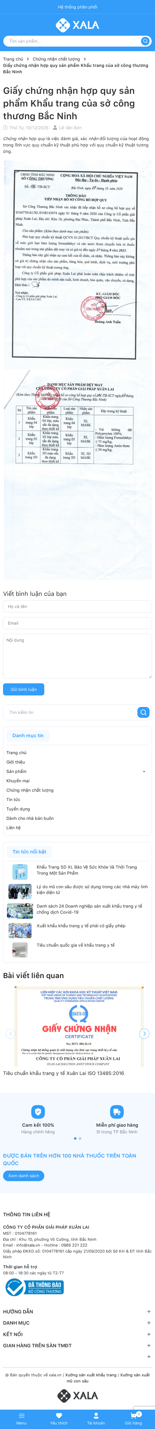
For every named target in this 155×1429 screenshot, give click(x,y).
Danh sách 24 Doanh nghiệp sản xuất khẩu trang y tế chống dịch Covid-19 (89, 909)
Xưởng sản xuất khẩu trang (90, 1375)
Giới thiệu (15, 762)
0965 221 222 (74, 1245)
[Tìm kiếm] (145, 41)
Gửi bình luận (24, 689)
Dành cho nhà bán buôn (30, 818)
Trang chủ (16, 752)
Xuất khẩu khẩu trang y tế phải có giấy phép (81, 925)
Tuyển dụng (18, 808)
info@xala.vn (28, 1245)
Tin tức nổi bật (29, 852)
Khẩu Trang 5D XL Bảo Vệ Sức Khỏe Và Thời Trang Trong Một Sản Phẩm (87, 870)
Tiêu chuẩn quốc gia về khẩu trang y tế (76, 945)
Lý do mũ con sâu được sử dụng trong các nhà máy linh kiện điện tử (92, 889)
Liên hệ (13, 827)
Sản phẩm (16, 771)
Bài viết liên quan (33, 975)
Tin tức (13, 799)
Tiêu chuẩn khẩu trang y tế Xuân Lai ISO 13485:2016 (63, 1073)
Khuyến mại (17, 780)
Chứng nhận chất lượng (30, 790)
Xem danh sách (23, 1175)
